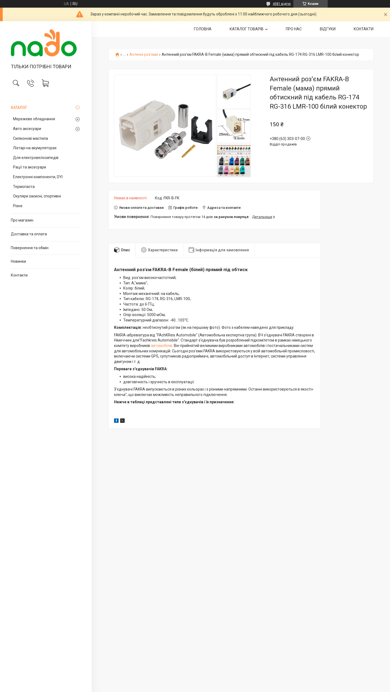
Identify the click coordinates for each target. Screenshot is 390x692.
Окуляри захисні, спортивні (37, 196)
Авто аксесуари (27, 128)
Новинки (18, 261)
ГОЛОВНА (203, 29)
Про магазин (22, 220)
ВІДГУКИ (328, 29)
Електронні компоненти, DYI (38, 177)
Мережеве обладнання (34, 119)
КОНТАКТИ (363, 29)
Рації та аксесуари (29, 167)
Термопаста (24, 186)
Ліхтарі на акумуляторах (35, 148)
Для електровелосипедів (35, 157)
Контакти (19, 275)
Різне (17, 206)
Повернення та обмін (29, 248)
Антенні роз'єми (143, 55)
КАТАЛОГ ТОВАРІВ (247, 29)
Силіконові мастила (30, 138)
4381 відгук (282, 4)
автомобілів (161, 345)
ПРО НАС (294, 29)
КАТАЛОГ (19, 107)
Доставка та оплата (29, 234)
